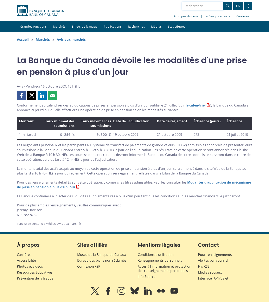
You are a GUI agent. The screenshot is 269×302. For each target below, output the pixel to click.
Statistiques (176, 26)
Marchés (59, 26)
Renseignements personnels (160, 260)
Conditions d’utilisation (156, 254)
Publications (113, 26)
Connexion (88, 266)
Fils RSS (204, 266)
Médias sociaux (210, 272)
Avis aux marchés (71, 39)
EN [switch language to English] (238, 6)
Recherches (136, 26)
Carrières (242, 16)
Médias (156, 26)
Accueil (23, 39)
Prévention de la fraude (35, 278)
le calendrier (196, 105)
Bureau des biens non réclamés (101, 260)
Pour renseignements (215, 254)
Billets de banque (85, 26)
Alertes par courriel (213, 260)
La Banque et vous (217, 16)
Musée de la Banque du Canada (101, 254)
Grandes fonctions (33, 26)
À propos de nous (186, 16)
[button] (21, 95)
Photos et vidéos (30, 266)
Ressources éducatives (34, 272)
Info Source (146, 276)
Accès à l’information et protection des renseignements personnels (164, 268)
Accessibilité (26, 260)
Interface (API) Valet (213, 278)
